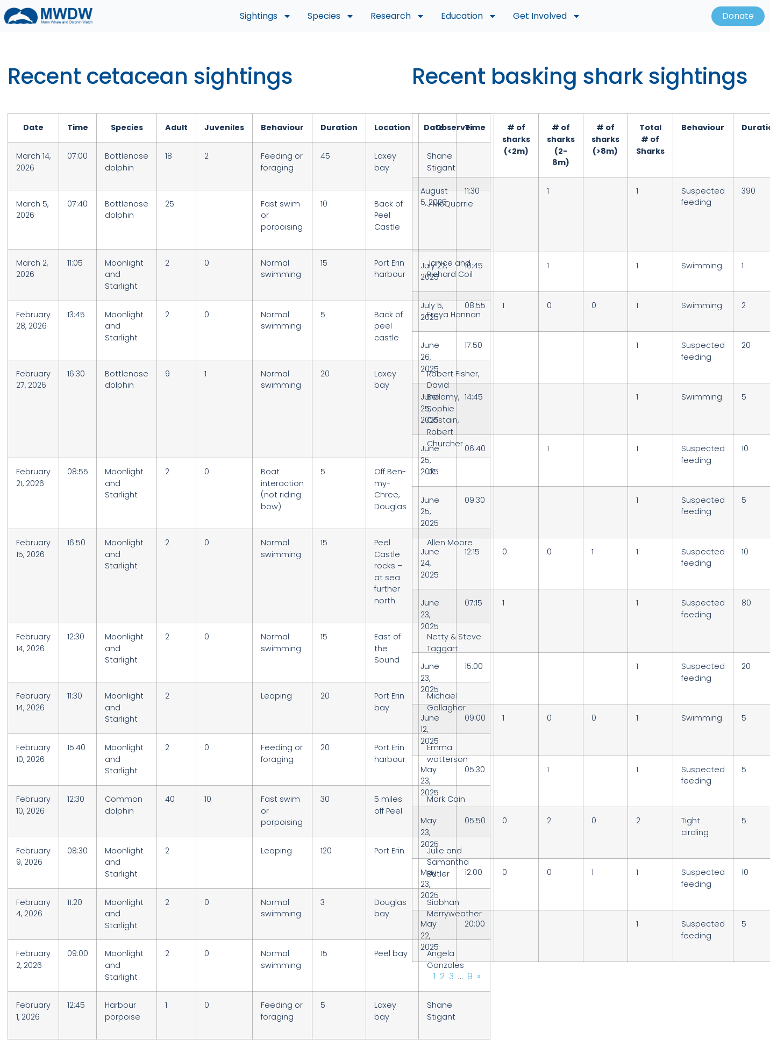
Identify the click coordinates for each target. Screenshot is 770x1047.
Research (397, 16)
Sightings (265, 16)
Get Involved (547, 16)
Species (331, 16)
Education (469, 16)
